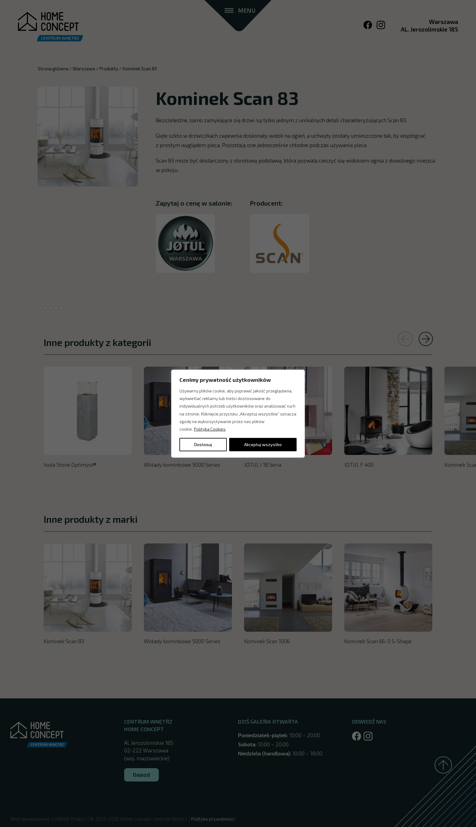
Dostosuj (203, 444)
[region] (238, 413)
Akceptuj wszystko (263, 444)
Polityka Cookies (210, 429)
